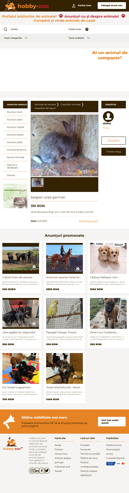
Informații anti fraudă (62, 468)
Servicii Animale (15, 157)
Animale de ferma (16, 149)
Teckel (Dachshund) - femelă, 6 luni (64, 387)
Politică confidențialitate (89, 464)
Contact (59, 449)
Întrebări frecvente (86, 447)
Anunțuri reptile (15, 127)
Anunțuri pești (15, 142)
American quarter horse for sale (63, 277)
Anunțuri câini (14, 112)
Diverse (11, 175)
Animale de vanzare (45, 104)
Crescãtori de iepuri (45, 108)
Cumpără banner (115, 458)
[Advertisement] (45, 70)
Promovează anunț (113, 451)
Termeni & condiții (90, 453)
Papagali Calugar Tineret (61, 332)
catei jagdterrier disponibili (18, 332)
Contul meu (61, 453)
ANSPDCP (86, 475)
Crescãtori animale (70, 104)
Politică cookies (89, 471)
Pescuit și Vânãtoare (12, 166)
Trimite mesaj (113, 151)
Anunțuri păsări (15, 134)
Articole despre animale (63, 460)
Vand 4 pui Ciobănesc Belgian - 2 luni (103, 332)
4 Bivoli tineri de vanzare (17, 277)
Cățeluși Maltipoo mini (104, 277)
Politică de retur (89, 458)
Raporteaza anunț (88, 221)
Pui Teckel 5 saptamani (16, 387)
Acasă (58, 445)
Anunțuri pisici (15, 119)
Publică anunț (114, 445)
